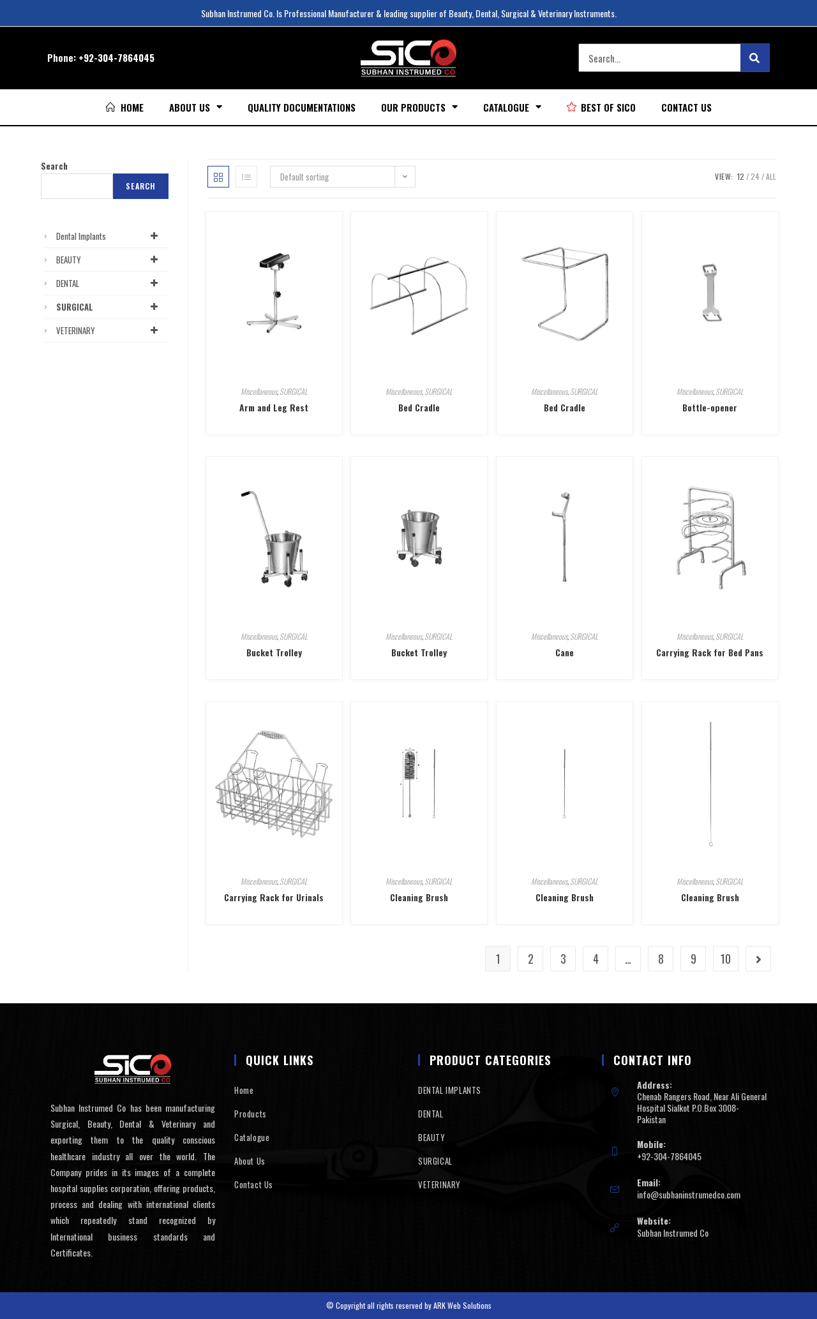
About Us (195, 107)
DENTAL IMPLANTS (449, 1090)
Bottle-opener (709, 407)
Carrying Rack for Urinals (274, 897)
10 (726, 958)
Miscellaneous (259, 391)
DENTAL (109, 283)
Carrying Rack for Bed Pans (709, 652)
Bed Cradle (419, 407)
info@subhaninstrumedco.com (688, 1194)
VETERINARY (109, 330)
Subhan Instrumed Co (672, 1232)
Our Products (419, 107)
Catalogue (512, 107)
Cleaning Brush (419, 897)
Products (250, 1113)
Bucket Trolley (274, 652)
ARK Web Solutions (462, 1305)
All (771, 176)
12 (740, 176)
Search (54, 165)
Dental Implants (109, 236)
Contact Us (686, 107)
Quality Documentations (302, 107)
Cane (564, 652)
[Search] (754, 57)
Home (243, 1090)
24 (755, 176)
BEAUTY (109, 259)
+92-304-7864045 (116, 57)
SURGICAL (294, 391)
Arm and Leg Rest (273, 407)
